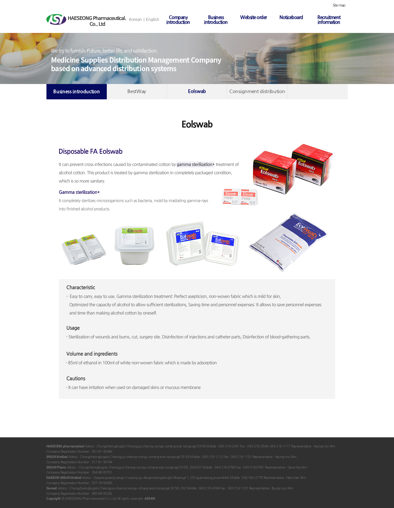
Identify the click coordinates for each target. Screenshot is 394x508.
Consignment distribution (257, 91)
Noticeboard (291, 17)
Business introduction (216, 20)
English (152, 19)
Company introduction (178, 20)
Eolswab (197, 91)
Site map (339, 5)
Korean (135, 19)
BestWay (136, 91)
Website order (253, 17)
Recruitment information (328, 20)
